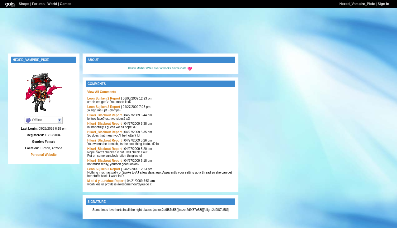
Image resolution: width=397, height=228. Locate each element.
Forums (38, 4)
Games (65, 4)
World (52, 4)
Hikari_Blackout (99, 115)
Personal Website (43, 154)
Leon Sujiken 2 (98, 98)
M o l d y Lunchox (100, 181)
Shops (24, 4)
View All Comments (101, 92)
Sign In (383, 4)
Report (115, 98)
